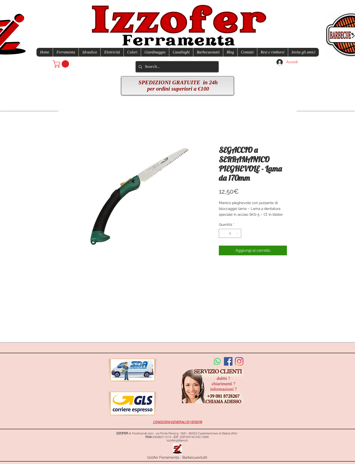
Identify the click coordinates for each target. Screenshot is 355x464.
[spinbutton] (230, 233)
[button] (62, 64)
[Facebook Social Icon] (228, 361)
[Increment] (237, 233)
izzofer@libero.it (177, 440)
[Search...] (176, 66)
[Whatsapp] (217, 361)
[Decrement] (223, 233)
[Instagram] (239, 361)
